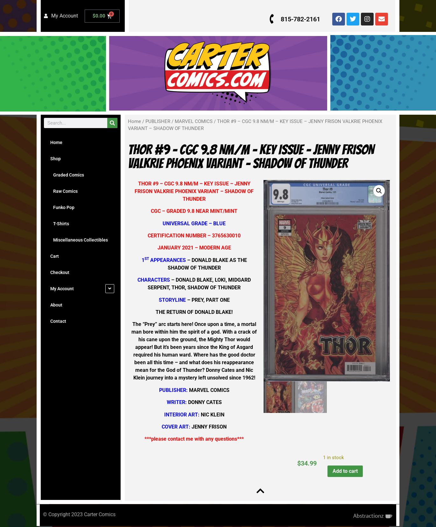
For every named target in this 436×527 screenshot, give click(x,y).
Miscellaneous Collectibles (79, 239)
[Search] (112, 123)
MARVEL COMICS (194, 121)
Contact (58, 321)
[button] (378, 191)
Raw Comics (64, 191)
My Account (62, 288)
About (56, 304)
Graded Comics (67, 174)
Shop (55, 158)
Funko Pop (62, 207)
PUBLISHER (157, 121)
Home (56, 142)
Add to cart (344, 471)
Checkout (59, 272)
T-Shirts (59, 223)
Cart (54, 256)
